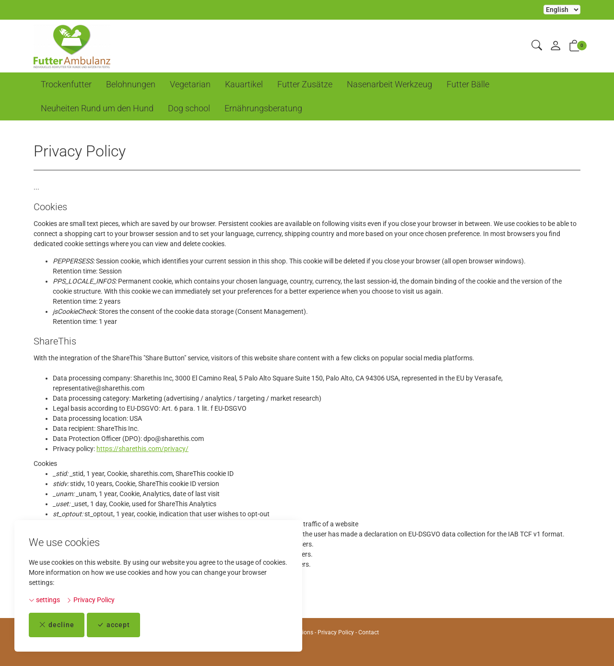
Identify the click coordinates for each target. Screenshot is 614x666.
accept (113, 625)
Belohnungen (130, 84)
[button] (536, 46)
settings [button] (44, 600)
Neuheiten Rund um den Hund (97, 108)
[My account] (555, 46)
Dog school (189, 108)
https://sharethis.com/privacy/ (142, 448)
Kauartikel (244, 84)
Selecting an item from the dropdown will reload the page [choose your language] (561, 9)
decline (56, 625)
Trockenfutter (66, 84)
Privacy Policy (90, 600)
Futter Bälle (468, 84)
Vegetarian (190, 84)
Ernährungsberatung (263, 108)
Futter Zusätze (304, 84)
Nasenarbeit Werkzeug (389, 84)
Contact (368, 632)
